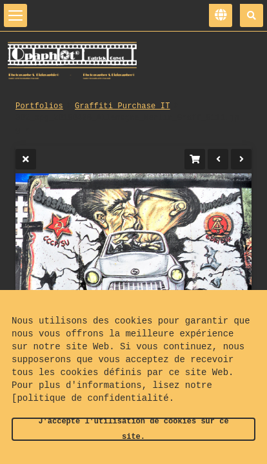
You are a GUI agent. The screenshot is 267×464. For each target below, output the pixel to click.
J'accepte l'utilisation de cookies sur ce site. (133, 429)
